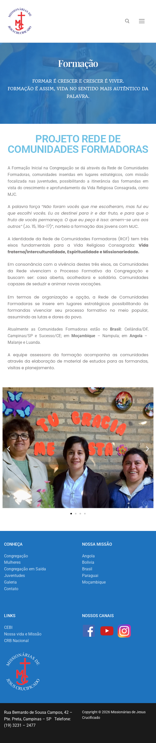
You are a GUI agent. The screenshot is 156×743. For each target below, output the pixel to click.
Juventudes (14, 575)
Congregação (16, 556)
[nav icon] (142, 21)
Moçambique (94, 582)
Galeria (10, 582)
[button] (8, 448)
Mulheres (12, 562)
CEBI (8, 627)
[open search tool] (127, 21)
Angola (88, 556)
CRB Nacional (16, 640)
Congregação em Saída (25, 569)
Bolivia (88, 562)
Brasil (87, 569)
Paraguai (90, 575)
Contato (11, 588)
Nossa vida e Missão (22, 634)
